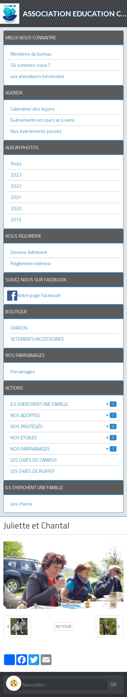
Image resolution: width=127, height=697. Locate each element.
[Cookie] (13, 683)
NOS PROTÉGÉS (63, 426)
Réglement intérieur (30, 263)
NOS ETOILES (63, 437)
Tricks (16, 163)
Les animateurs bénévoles (37, 76)
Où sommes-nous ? (30, 64)
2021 (15, 197)
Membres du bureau (30, 53)
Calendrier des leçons (32, 108)
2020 (15, 208)
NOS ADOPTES (63, 415)
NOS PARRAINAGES (63, 448)
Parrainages (22, 371)
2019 (15, 219)
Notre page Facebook (39, 295)
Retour (63, 626)
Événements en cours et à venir (42, 119)
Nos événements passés (36, 131)
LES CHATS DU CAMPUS (33, 459)
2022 (15, 186)
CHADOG (19, 327)
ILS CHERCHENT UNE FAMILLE (63, 403)
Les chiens (21, 503)
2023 (15, 174)
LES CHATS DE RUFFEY (32, 471)
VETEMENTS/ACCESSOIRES (37, 338)
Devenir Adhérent (28, 252)
